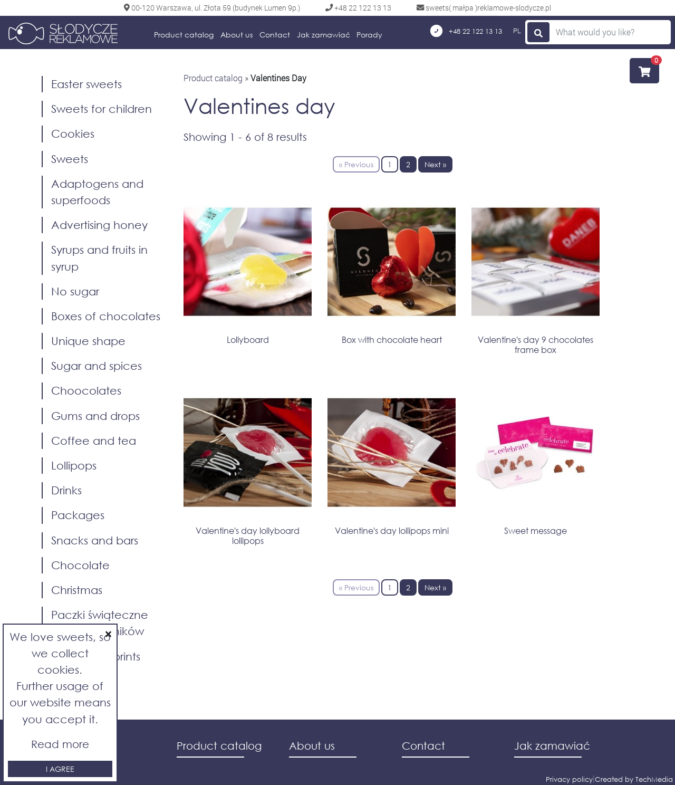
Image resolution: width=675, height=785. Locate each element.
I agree (60, 769)
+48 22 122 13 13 (466, 31)
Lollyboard (248, 339)
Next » (435, 164)
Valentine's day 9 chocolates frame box (535, 344)
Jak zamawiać (323, 35)
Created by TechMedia (634, 779)
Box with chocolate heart (392, 339)
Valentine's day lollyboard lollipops (248, 535)
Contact (274, 35)
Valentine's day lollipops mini (392, 530)
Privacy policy (569, 779)
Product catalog (184, 35)
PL (517, 30)
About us (236, 35)
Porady (369, 35)
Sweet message (535, 530)
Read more (60, 744)
